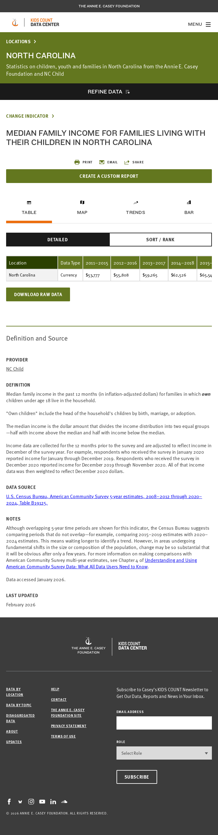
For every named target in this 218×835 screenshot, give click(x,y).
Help (55, 689)
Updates (14, 741)
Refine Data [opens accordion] (105, 91)
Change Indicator (27, 116)
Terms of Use (63, 736)
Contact (59, 699)
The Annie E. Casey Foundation (109, 6)
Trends (135, 212)
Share (134, 162)
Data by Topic (18, 705)
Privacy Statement (69, 725)
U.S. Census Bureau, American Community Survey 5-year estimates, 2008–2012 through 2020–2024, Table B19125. (104, 499)
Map (82, 212)
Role (120, 741)
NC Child (15, 368)
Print (83, 162)
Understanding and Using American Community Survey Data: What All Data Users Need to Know (101, 563)
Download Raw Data (38, 294)
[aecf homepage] (15, 22)
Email (108, 162)
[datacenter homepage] (44, 22)
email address (130, 711)
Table (29, 212)
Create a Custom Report (108, 176)
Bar (189, 212)
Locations (18, 41)
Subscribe (136, 776)
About (12, 731)
